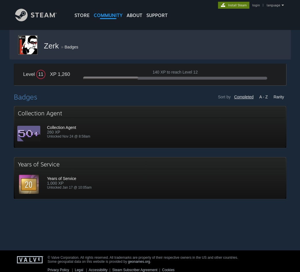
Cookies (168, 270)
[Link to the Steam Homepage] (40, 19)
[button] (150, 127)
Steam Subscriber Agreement (134, 270)
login (256, 5)
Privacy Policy (58, 270)
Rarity (279, 97)
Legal (79, 270)
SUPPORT (157, 15)
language (273, 5)
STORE (82, 15)
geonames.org (139, 262)
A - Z (263, 97)
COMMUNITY (108, 15)
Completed (244, 97)
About (134, 15)
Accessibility (98, 270)
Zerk (52, 46)
